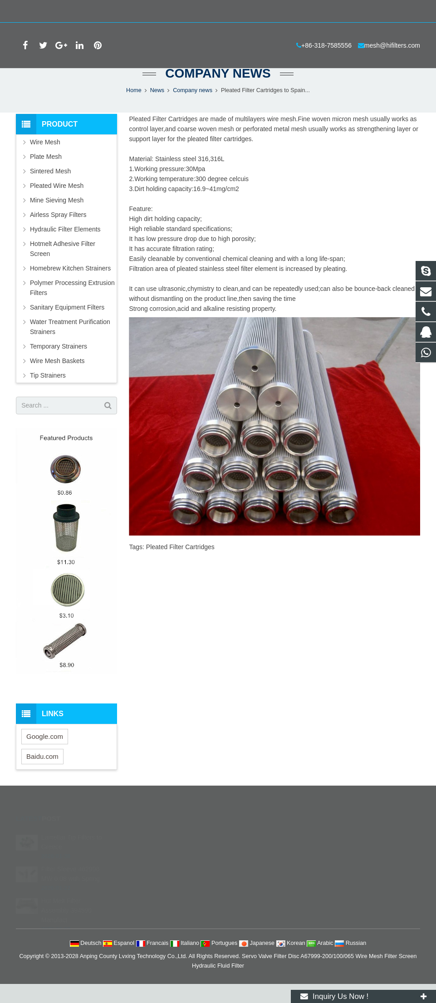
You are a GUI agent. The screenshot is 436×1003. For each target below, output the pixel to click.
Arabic (321, 962)
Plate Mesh (46, 175)
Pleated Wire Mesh (56, 204)
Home (134, 109)
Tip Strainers (48, 394)
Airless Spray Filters (58, 233)
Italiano (185, 962)
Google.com (44, 755)
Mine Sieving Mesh (56, 218)
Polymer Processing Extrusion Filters (72, 306)
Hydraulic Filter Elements (65, 247)
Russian (350, 962)
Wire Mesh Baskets (57, 379)
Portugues (220, 962)
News (157, 109)
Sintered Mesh (50, 189)
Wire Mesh (45, 160)
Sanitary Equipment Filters (67, 325)
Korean (291, 962)
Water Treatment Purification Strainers (70, 345)
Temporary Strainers (58, 365)
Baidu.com (42, 775)
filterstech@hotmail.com (263, 908)
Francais (153, 962)
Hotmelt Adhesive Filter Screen (62, 267)
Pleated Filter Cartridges (180, 565)
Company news (217, 92)
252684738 (248, 855)
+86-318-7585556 (47, 11)
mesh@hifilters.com (112, 11)
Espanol (119, 962)
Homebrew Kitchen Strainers (70, 286)
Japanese (257, 962)
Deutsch (86, 962)
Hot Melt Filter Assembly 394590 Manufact (66, 917)
